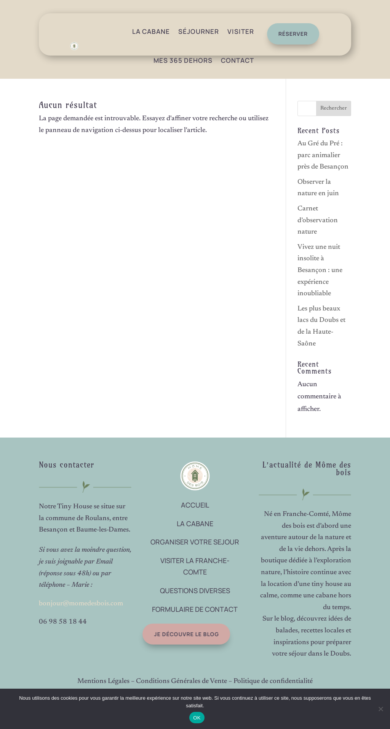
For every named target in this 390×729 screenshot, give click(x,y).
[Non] (380, 709)
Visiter (240, 31)
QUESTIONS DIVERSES (195, 590)
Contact (237, 60)
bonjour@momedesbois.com (81, 603)
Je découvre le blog (179, 634)
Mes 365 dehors (183, 60)
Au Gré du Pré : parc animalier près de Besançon (322, 155)
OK (196, 718)
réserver (289, 33)
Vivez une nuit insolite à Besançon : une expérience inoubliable (319, 270)
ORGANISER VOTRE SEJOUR (194, 541)
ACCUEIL (195, 504)
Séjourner (198, 31)
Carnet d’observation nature (317, 220)
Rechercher (333, 108)
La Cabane (151, 31)
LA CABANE (195, 523)
